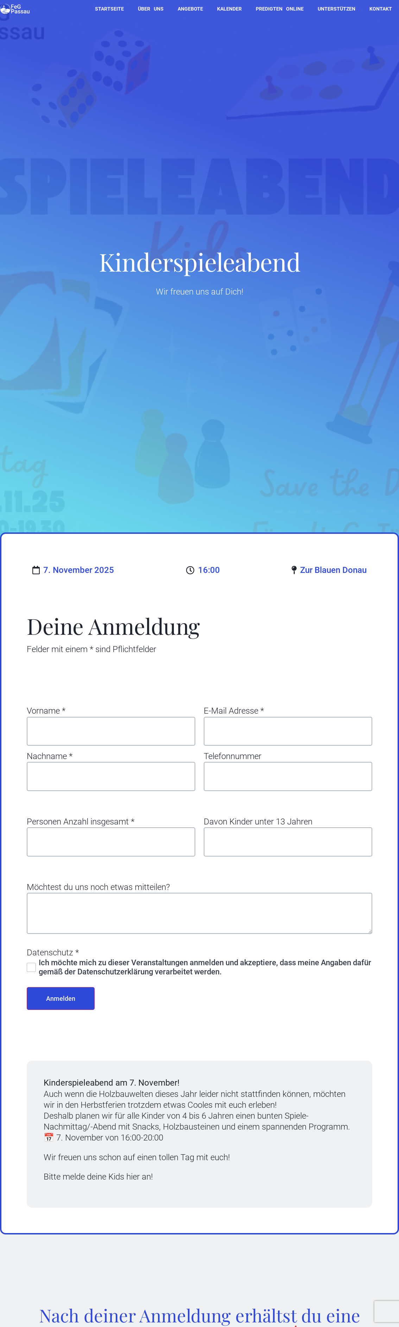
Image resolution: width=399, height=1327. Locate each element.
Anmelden (63, 1007)
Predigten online (280, 9)
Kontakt (380, 9)
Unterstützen (336, 9)
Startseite (109, 9)
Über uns (151, 9)
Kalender (229, 9)
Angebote (190, 9)
